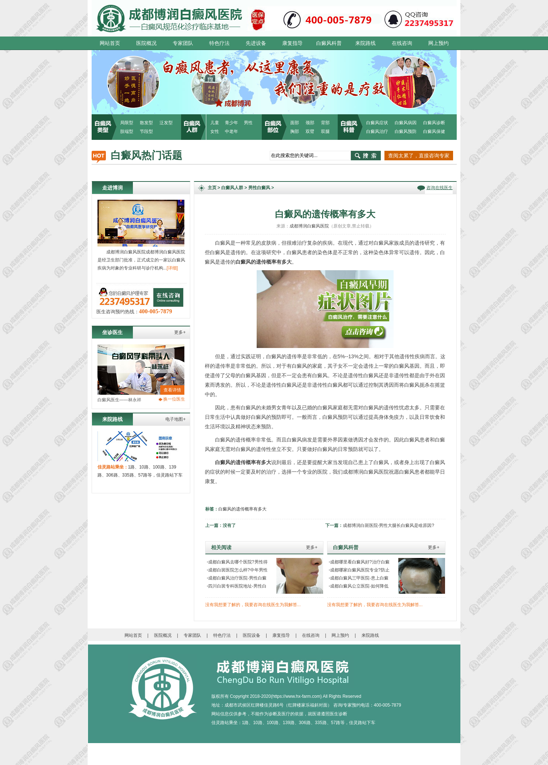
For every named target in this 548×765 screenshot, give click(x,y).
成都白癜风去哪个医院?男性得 (237, 562)
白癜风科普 (329, 43)
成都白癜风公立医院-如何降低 (358, 586)
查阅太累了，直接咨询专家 (418, 155)
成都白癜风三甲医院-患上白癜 (358, 578)
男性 (248, 122)
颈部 (310, 122)
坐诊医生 (112, 332)
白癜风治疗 (377, 131)
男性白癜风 (259, 187)
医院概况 (146, 43)
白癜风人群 (232, 187)
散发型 (146, 122)
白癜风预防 (406, 131)
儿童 (214, 122)
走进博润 (112, 188)
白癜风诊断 (434, 122)
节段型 (146, 131)
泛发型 (166, 122)
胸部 (294, 131)
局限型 (126, 122)
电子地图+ (175, 419)
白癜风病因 (406, 122)
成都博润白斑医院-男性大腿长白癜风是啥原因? (388, 525)
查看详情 (172, 390)
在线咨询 (402, 43)
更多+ (179, 332)
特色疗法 (219, 43)
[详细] (172, 268)
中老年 (231, 131)
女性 (214, 131)
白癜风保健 (434, 131)
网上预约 (438, 43)
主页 (212, 187)
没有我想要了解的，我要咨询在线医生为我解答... (253, 604)
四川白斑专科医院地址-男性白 (237, 586)
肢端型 (126, 131)
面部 (294, 122)
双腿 (325, 131)
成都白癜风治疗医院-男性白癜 (237, 578)
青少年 (231, 122)
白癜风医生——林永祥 (119, 399)
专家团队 (183, 43)
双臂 (310, 131)
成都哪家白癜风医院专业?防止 (359, 570)
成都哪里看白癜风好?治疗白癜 (359, 562)
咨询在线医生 (439, 187)
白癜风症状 (377, 122)
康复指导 (292, 43)
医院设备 (251, 635)
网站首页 (110, 43)
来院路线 (365, 43)
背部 (325, 122)
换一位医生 (174, 399)
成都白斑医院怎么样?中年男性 (237, 570)
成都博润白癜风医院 (309, 226)
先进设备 (256, 43)
